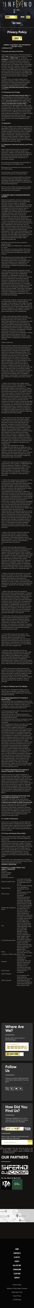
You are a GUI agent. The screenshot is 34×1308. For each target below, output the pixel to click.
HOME (17, 1279)
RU (14, 12)
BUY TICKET (17, 23)
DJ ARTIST (17, 1287)
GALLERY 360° (17, 1296)
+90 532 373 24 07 (15, 1087)
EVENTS (17, 1292)
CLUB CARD (17, 1304)
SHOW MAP (17, 1220)
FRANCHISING (17, 1300)
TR (14, 10)
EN (18, 10)
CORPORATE (17, 1283)
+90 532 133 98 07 (14, 1089)
